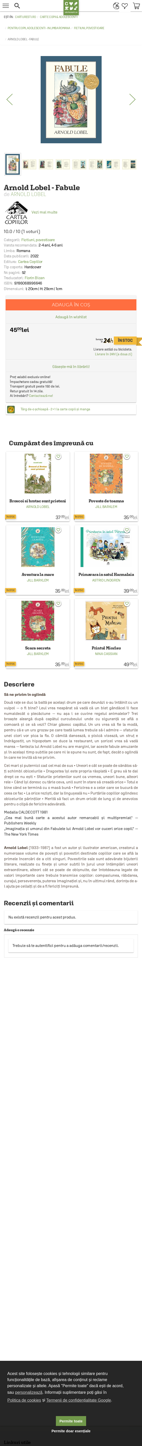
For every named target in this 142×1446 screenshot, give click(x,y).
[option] (71, 99)
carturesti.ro (25, 17)
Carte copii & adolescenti (58, 17)
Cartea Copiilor (30, 261)
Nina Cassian (106, 654)
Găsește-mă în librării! (71, 366)
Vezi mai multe (30, 212)
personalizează (28, 1392)
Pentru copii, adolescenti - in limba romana (39, 28)
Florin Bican (34, 278)
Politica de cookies (24, 1400)
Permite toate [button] (71, 1421)
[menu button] (5, 5)
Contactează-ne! (41, 396)
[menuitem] (115, 5)
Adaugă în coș (71, 304)
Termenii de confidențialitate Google (78, 1400)
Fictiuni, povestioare (89, 28)
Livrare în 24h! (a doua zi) (113, 354)
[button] (37, 5)
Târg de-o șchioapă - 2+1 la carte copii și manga (55, 409)
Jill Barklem (106, 507)
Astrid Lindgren (106, 580)
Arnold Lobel (28, 194)
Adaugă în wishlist (71, 317)
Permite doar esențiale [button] (71, 1431)
